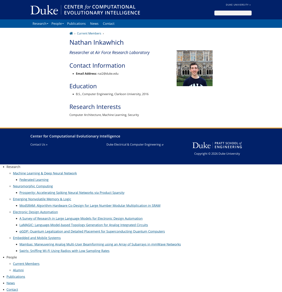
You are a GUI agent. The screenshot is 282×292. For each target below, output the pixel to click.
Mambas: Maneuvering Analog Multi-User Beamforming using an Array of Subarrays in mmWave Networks (100, 244)
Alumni (18, 270)
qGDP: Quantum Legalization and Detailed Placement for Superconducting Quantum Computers (92, 231)
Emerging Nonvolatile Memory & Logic (42, 199)
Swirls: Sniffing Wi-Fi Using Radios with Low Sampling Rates (64, 251)
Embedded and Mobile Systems (37, 238)
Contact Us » (38, 144)
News (94, 23)
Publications (76, 23)
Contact (108, 23)
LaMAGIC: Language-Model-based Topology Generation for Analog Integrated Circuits (83, 225)
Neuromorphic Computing (33, 186)
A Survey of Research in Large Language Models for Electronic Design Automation (81, 218)
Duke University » (238, 4)
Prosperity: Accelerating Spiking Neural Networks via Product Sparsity (71, 192)
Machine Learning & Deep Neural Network (45, 173)
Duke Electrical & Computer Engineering (133, 144)
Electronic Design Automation (35, 212)
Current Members (89, 33)
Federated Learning (34, 179)
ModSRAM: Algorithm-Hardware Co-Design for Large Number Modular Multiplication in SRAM (89, 205)
